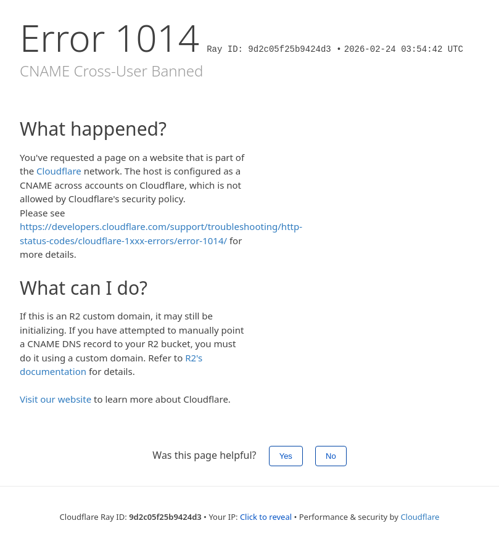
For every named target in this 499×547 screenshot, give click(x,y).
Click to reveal (266, 516)
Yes (285, 456)
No (331, 456)
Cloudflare (58, 171)
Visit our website (55, 399)
